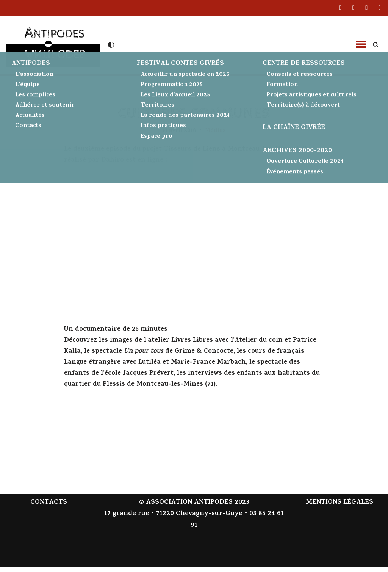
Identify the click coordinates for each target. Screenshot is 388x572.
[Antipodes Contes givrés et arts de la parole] (53, 43)
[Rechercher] (376, 44)
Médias (216, 131)
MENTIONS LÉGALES (339, 507)
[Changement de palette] (111, 45)
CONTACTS (48, 507)
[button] (360, 44)
